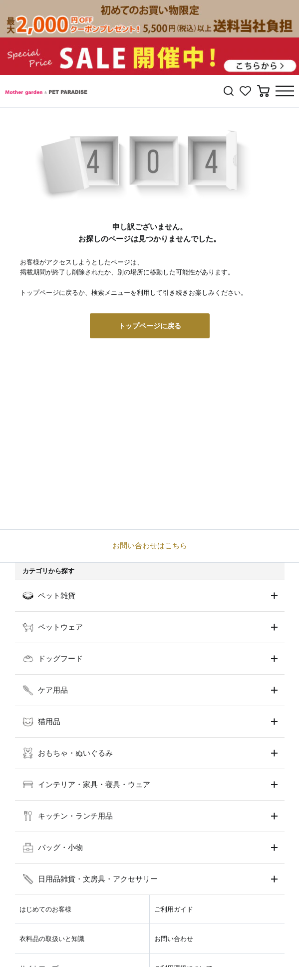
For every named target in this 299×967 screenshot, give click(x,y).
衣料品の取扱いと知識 (51, 939)
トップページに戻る (149, 326)
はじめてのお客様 (45, 909)
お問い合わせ (173, 939)
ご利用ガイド (173, 909)
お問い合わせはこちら (149, 545)
